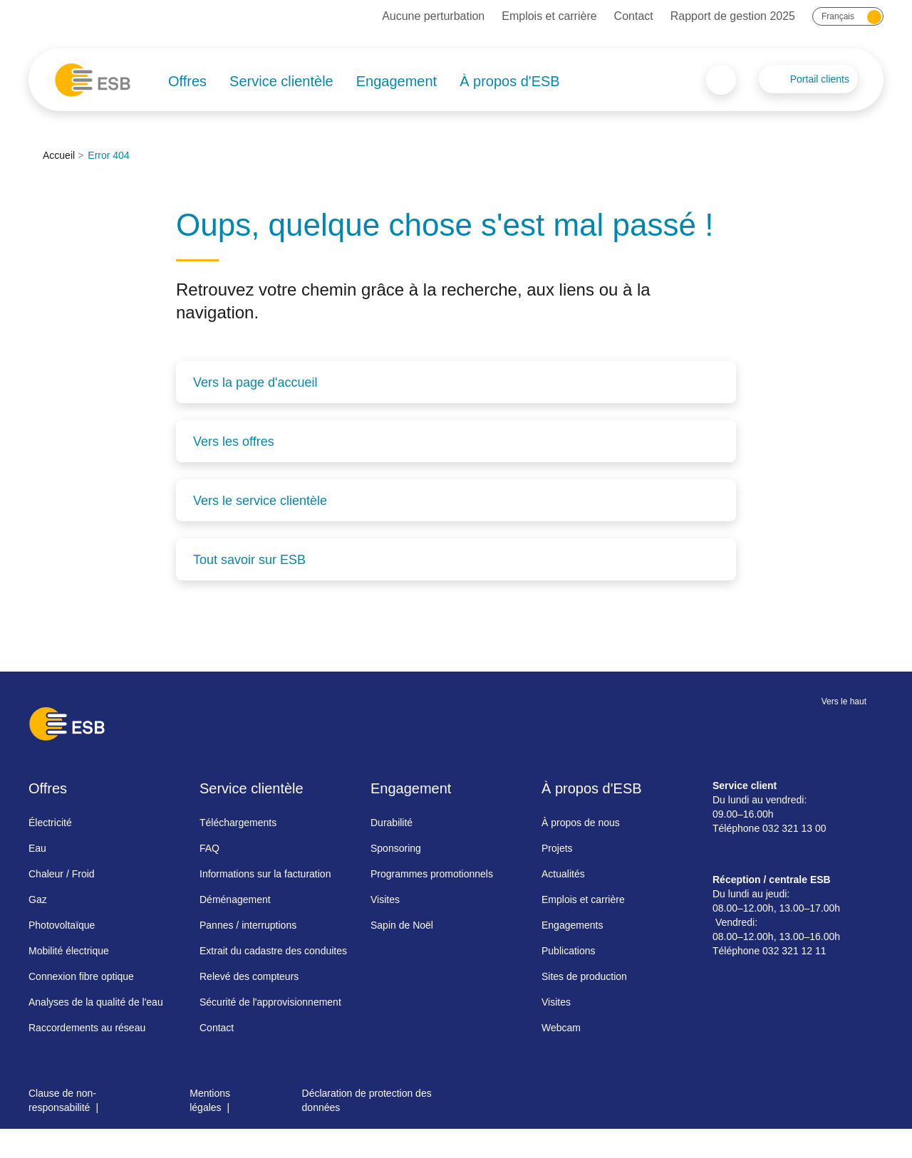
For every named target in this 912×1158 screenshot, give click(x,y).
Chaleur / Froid (61, 874)
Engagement (396, 81)
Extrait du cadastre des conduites (273, 950)
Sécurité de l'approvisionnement (270, 1002)
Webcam (561, 1027)
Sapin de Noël (401, 925)
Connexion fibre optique (81, 976)
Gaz (37, 899)
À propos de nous (581, 822)
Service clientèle (281, 81)
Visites (385, 899)
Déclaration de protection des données (367, 1100)
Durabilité (391, 822)
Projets (557, 848)
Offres (187, 81)
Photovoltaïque (61, 925)
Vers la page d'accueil (255, 382)
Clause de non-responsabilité (62, 1100)
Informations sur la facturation (265, 874)
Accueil (59, 155)
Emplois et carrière (549, 16)
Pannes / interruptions (248, 925)
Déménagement (235, 899)
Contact (633, 16)
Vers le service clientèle (260, 501)
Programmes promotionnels (431, 874)
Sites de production (584, 976)
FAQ (209, 848)
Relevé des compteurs (249, 976)
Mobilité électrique (68, 950)
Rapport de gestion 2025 (732, 16)
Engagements (572, 925)
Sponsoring (395, 848)
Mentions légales (210, 1100)
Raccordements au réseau (86, 1027)
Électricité (50, 822)
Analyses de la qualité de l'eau (95, 1002)
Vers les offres (233, 441)
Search (721, 80)
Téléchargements (238, 822)
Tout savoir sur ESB (249, 560)
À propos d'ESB (510, 81)
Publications (569, 950)
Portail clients (819, 79)
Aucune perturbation (433, 16)
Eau (37, 848)
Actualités (563, 874)
